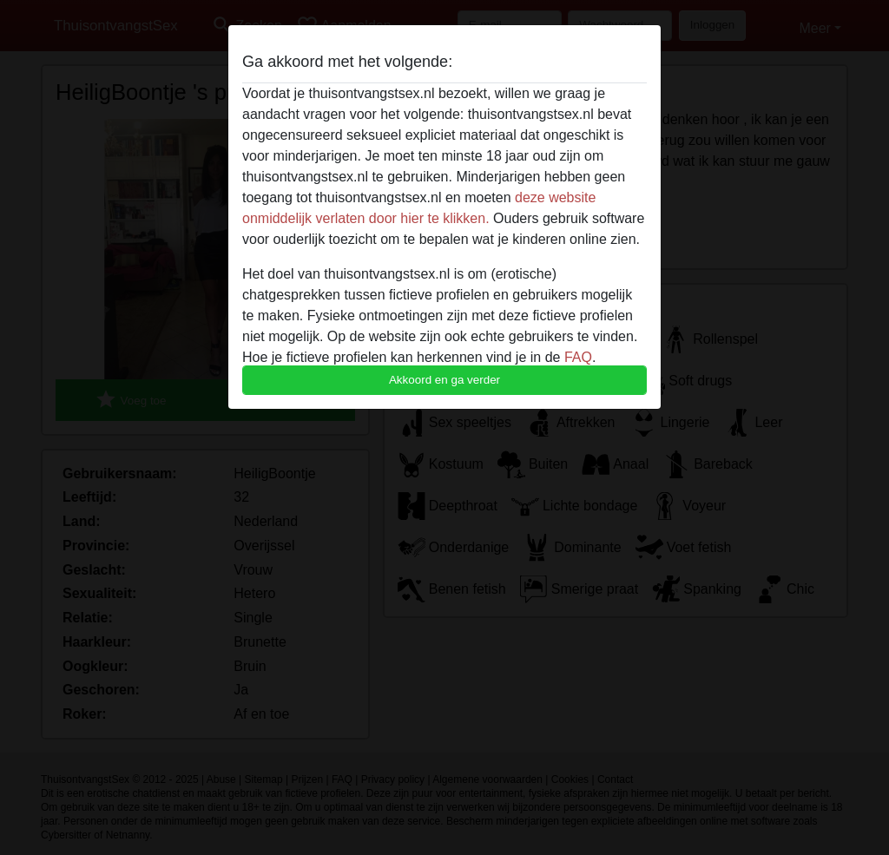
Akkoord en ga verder (444, 379)
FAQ (578, 357)
